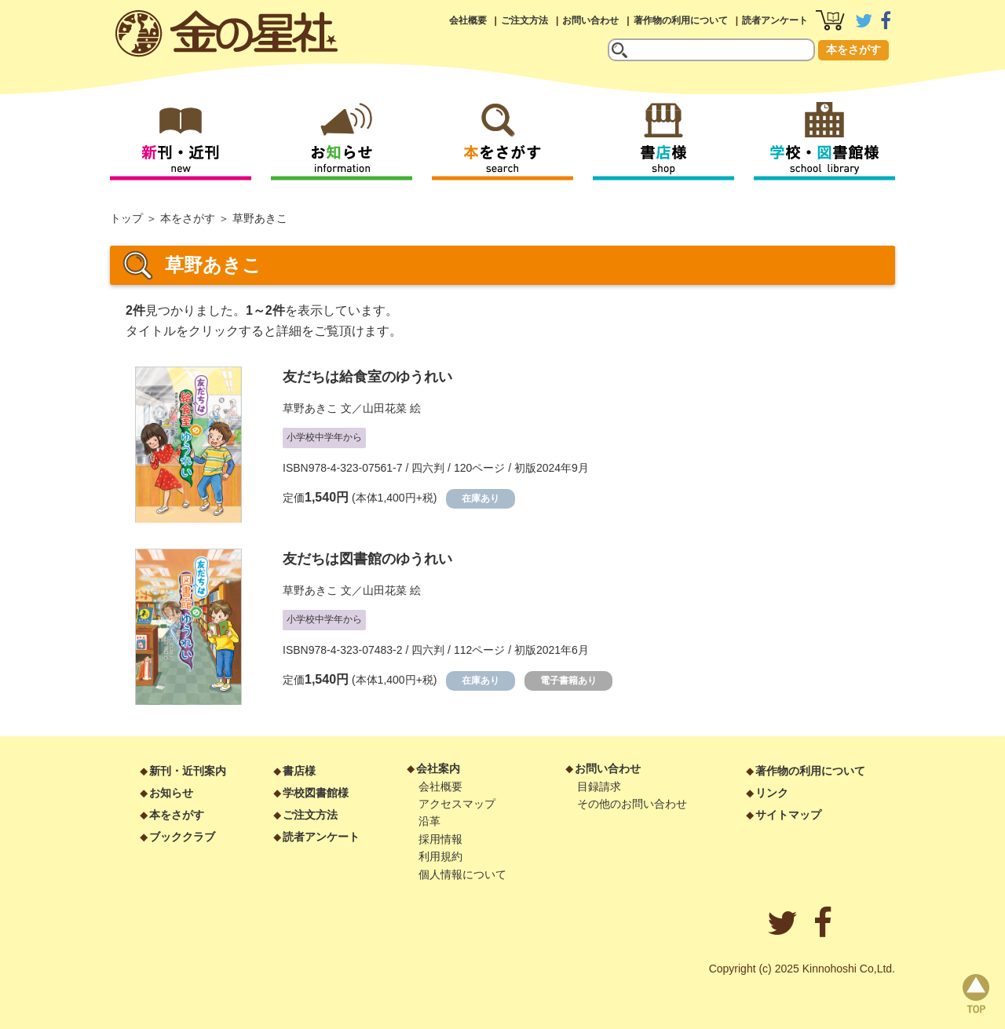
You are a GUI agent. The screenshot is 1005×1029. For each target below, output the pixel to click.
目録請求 (599, 786)
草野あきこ (310, 408)
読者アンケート (775, 20)
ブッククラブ (182, 836)
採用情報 (440, 839)
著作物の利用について (681, 20)
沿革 (429, 821)
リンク (771, 792)
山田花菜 (385, 408)
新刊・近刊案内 (187, 770)
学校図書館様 (316, 792)
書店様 (299, 770)
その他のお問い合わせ (632, 803)
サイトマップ (788, 814)
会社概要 (468, 20)
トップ (126, 218)
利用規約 (440, 856)
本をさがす (853, 49)
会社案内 (438, 768)
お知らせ (171, 792)
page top (976, 993)
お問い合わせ (590, 20)
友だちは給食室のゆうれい (367, 377)
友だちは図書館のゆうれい (367, 559)
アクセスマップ (456, 803)
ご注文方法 (524, 20)
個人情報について (462, 874)
